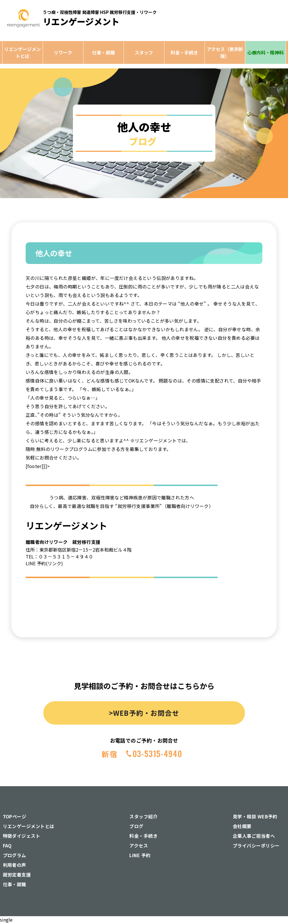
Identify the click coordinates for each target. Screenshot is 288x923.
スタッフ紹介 (143, 816)
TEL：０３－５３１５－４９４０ (59, 556)
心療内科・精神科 (265, 52)
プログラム (14, 855)
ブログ (136, 826)
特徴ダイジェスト (21, 835)
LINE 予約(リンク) (44, 563)
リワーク (63, 52)
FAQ (7, 845)
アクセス (138, 845)
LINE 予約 (139, 855)
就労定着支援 (17, 874)
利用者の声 (14, 864)
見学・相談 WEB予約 (255, 816)
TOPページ (14, 816)
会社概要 (242, 826)
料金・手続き (184, 52)
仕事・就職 (103, 52)
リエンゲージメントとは (22, 52)
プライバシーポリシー (256, 845)
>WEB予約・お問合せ (144, 713)
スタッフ (144, 52)
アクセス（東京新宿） (225, 52)
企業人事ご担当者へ (254, 835)
